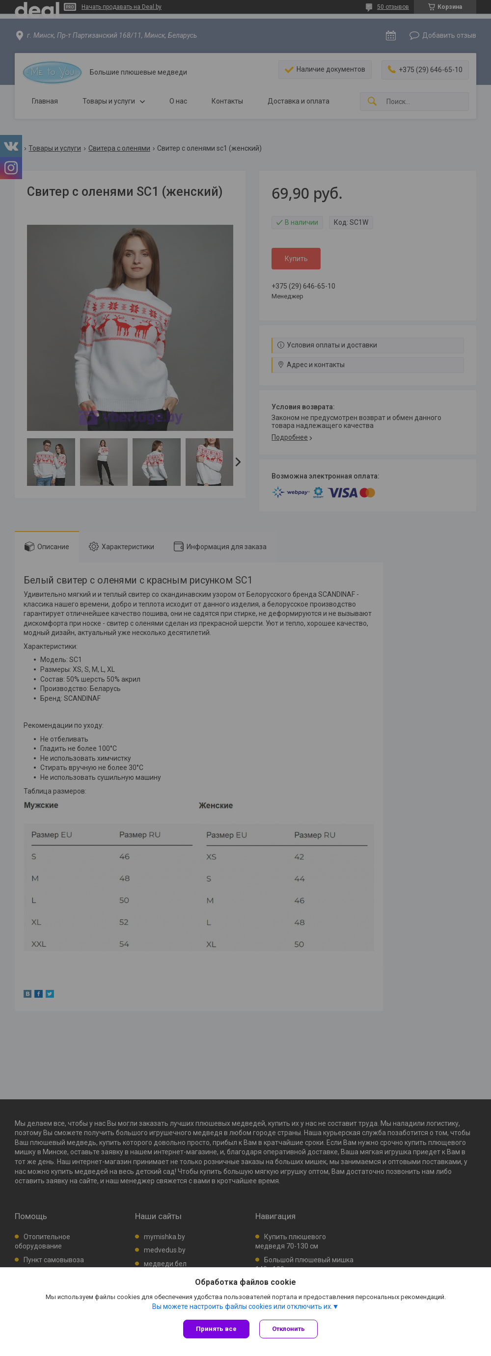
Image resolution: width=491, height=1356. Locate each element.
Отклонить (288, 1328)
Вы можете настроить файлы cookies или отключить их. (242, 1306)
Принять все (216, 1328)
